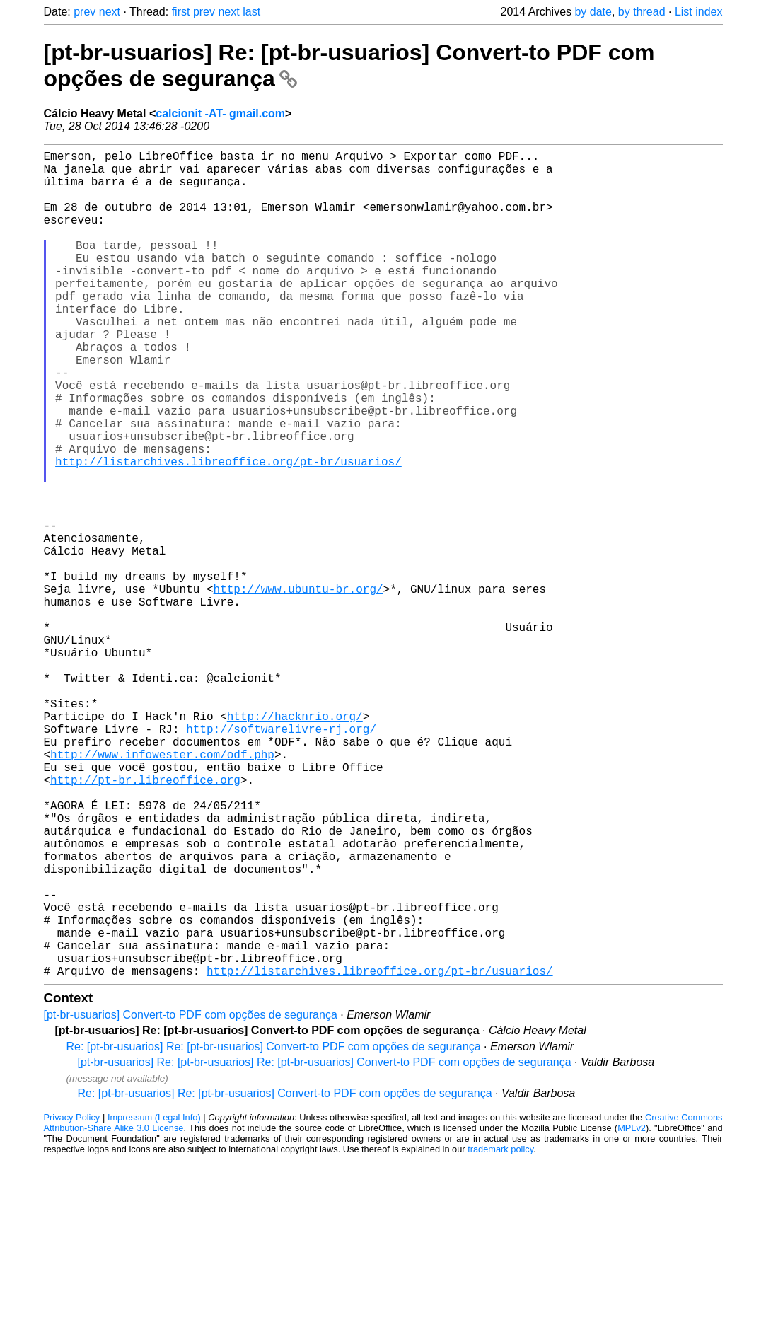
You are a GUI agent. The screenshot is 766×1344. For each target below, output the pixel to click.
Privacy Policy (72, 1301)
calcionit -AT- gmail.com (220, 114)
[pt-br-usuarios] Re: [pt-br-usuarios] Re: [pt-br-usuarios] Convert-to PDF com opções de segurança (324, 1246)
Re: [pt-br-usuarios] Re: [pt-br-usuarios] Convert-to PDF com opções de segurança (273, 1230)
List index (699, 12)
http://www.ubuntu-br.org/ (298, 687)
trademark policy (500, 1333)
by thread (642, 12)
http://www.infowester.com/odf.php (162, 890)
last (251, 12)
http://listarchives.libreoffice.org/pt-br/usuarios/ (228, 532)
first (181, 12)
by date (592, 12)
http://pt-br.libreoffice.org (145, 921)
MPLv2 (631, 1312)
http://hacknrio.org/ (295, 843)
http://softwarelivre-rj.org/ (281, 859)
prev (84, 12)
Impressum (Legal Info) (154, 1301)
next (109, 12)
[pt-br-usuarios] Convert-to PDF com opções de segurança (190, 1199)
